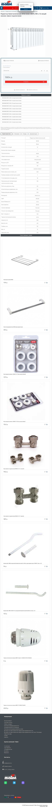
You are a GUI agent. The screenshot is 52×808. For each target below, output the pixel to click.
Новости (6, 737)
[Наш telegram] (17, 783)
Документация (33, 133)
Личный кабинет (8, 720)
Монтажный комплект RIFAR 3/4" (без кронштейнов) (15, 374)
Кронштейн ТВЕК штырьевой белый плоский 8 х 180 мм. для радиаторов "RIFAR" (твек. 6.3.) (23, 563)
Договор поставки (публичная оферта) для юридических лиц (18, 730)
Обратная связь (7, 733)
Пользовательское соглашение (11, 727)
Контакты (6, 751)
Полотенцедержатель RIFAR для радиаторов (13, 326)
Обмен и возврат (8, 724)
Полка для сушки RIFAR (8, 279)
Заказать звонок (8, 766)
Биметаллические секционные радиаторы (27, 11)
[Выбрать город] (25, 6)
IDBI (46, 806)
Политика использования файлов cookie (13, 729)
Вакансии (6, 752)
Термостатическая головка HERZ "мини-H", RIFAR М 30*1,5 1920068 (18, 657)
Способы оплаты (8, 722)
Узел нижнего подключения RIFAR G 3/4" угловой (14, 468)
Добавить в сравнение (20, 89)
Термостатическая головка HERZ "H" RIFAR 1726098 (14, 705)
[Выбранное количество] (44, 71)
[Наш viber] (26, 783)
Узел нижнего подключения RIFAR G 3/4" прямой (14, 516)
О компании (7, 746)
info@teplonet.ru (8, 763)
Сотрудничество (8, 749)
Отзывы (24, 133)
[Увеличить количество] (47, 71)
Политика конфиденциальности (11, 725)
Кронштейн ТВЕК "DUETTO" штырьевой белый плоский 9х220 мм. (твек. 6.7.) (19, 610)
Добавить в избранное (33, 89)
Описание (16, 133)
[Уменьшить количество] (41, 71)
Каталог (3, 11)
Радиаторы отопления (11, 11)
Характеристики (6, 133)
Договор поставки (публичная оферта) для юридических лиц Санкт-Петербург (23, 732)
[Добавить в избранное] (44, 282)
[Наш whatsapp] (8, 783)
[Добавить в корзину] (47, 282)
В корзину (26, 81)
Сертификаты (7, 747)
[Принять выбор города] (25, 9)
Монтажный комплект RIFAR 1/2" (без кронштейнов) (14, 421)
